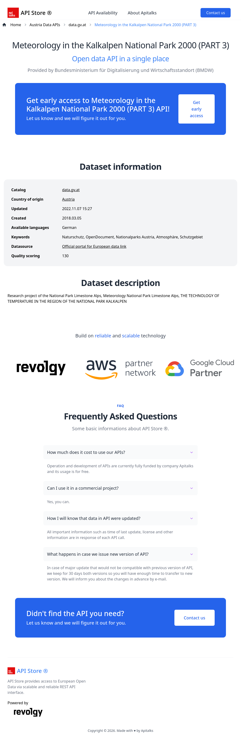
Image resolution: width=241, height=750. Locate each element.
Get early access (196, 108)
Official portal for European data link (94, 246)
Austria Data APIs (45, 24)
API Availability (102, 13)
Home (15, 24)
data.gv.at (77, 24)
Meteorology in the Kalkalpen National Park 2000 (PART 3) (145, 24)
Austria (68, 199)
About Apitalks (142, 13)
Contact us (215, 12)
